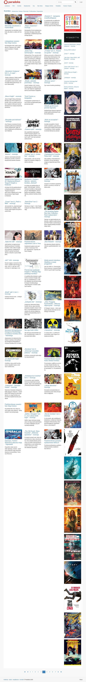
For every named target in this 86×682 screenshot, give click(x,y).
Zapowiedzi (40, 11)
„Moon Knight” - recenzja (13, 96)
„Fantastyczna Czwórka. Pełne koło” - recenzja (52, 155)
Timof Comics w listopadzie (30, 97)
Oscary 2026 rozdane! (70, 50)
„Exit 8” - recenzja (68, 63)
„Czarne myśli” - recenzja (33, 129)
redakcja (6, 679)
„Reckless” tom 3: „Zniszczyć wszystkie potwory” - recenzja (32, 351)
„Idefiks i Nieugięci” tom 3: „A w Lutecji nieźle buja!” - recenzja (32, 415)
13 (43, 672)
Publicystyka (32, 11)
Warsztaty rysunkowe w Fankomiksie (13, 26)
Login (81, 2)
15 (49, 672)
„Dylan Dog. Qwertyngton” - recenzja (33, 52)
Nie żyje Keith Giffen (31, 330)
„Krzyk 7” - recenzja (69, 53)
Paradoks (58, 6)
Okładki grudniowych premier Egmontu (51, 107)
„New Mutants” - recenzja (52, 242)
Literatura (7, 6)
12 (40, 672)
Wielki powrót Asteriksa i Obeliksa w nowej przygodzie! (52, 262)
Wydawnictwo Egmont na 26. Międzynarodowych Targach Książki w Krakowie (13, 182)
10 (35, 672)
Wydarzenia (27, 6)
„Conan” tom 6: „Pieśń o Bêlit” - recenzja (13, 202)
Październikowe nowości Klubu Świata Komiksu (52, 360)
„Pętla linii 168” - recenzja (13, 242)
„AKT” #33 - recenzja (12, 260)
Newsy (20, 11)
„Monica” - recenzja (11, 154)
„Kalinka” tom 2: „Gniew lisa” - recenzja (32, 155)
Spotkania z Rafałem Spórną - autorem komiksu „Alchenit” (31, 181)
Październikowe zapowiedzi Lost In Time (33, 242)
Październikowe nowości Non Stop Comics (13, 405)
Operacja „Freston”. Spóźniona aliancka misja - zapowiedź (13, 442)
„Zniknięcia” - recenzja (70, 77)
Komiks (19, 6)
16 (52, 672)
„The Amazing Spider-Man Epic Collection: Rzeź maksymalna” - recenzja (51, 214)
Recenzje (25, 11)
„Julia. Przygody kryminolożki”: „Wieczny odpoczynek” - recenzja (52, 303)
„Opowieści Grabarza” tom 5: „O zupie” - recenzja (12, 73)
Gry (34, 6)
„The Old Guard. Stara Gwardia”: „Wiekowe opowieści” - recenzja (32, 433)
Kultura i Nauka (67, 6)
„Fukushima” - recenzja (52, 330)
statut (10, 679)
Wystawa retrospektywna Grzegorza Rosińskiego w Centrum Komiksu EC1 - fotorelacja (13, 332)
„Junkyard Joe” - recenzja (33, 302)
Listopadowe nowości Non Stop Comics (12, 42)
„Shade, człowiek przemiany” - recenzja (32, 82)
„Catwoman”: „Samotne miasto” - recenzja (12, 386)
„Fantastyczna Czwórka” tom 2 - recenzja (33, 377)
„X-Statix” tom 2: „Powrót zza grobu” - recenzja (52, 52)
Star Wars (40, 6)
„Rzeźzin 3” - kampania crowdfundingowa (52, 17)
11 (38, 672)
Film (13, 6)
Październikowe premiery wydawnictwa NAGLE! (52, 441)
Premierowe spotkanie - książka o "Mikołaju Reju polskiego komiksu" (33, 271)
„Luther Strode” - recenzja (49, 180)
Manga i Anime (49, 6)
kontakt (22, 679)
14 (46, 672)
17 (55, 672)
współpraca (16, 679)
